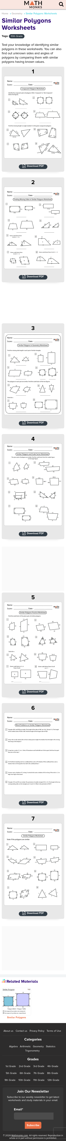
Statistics (50, 1046)
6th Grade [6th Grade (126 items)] (25, 1073)
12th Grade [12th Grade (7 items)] (53, 1080)
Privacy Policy (37, 1030)
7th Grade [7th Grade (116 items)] (38, 1073)
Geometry (17, 13)
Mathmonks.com (19, 1135)
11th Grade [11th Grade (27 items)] (39, 1080)
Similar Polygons (16, 1017)
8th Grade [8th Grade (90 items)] (52, 1073)
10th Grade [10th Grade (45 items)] (24, 1080)
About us (8, 1030)
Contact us (21, 1030)
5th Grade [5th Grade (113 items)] (11, 1073)
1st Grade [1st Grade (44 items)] (11, 1066)
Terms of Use (54, 1030)
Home (5, 13)
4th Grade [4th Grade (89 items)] (52, 1066)
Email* (34, 1114)
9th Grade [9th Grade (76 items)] (10, 1080)
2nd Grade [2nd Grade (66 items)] (24, 1066)
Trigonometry (32, 1050)
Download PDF (35, 165)
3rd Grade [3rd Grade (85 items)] (38, 1066)
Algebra (13, 1046)
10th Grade (17, 36)
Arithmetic (25, 1046)
